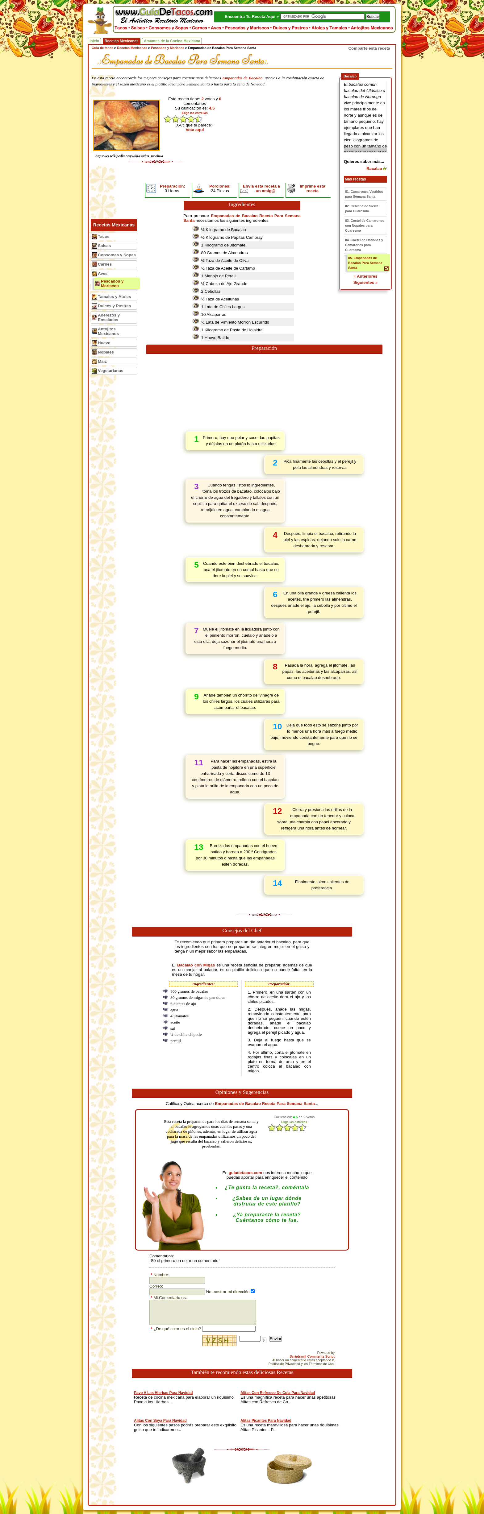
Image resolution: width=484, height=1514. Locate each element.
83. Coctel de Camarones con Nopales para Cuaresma (364, 225)
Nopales (106, 352)
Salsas (104, 245)
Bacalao (374, 168)
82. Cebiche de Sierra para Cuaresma (361, 208)
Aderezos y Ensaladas (109, 317)
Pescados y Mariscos (112, 283)
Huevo (104, 343)
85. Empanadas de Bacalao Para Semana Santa (365, 263)
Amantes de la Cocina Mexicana (172, 41)
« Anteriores (365, 276)
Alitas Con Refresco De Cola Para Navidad (277, 1393)
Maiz (102, 361)
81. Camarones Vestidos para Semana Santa (364, 194)
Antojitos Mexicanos (108, 331)
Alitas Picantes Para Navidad (265, 1420)
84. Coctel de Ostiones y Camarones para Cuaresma (364, 245)
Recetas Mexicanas (122, 41)
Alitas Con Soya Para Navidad (160, 1420)
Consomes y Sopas (117, 255)
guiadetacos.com (245, 1172)
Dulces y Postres (114, 306)
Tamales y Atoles (114, 296)
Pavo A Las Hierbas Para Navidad (163, 1393)
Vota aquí (195, 129)
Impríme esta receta (312, 188)
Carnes (105, 264)
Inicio (94, 41)
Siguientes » (365, 282)
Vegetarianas (110, 370)
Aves (102, 273)
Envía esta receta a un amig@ (261, 188)
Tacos (104, 236)
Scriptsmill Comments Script (312, 1356)
